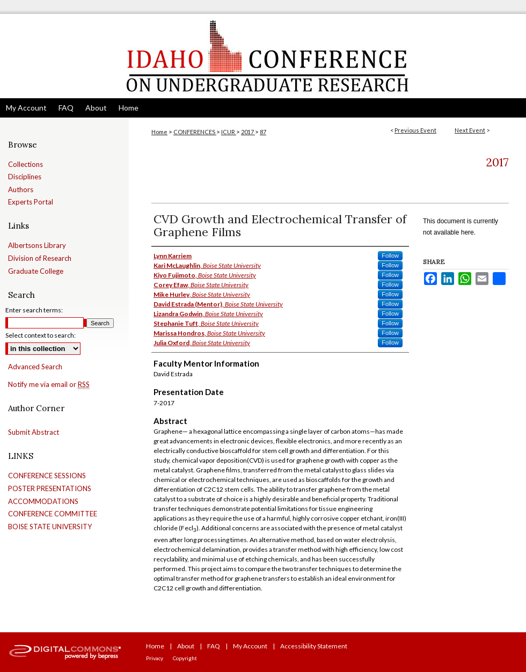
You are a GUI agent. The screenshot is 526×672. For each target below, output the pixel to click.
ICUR (228, 131)
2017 (248, 131)
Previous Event (415, 130)
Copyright (185, 658)
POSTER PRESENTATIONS (49, 489)
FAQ (213, 646)
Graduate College (35, 271)
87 (263, 131)
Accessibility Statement (313, 646)
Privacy (154, 658)
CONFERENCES (194, 131)
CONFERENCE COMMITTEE (52, 514)
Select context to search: (40, 335)
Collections (25, 164)
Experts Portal (30, 202)
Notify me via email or (49, 385)
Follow (390, 255)
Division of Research (39, 258)
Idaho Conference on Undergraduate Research (263, 56)
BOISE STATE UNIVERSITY (50, 527)
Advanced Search (35, 366)
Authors (20, 190)
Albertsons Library (37, 246)
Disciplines (24, 177)
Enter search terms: (34, 310)
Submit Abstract (33, 432)
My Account (250, 646)
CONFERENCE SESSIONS (47, 476)
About (185, 646)
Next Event (470, 130)
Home (159, 131)
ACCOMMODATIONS (43, 502)
